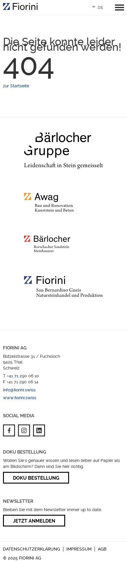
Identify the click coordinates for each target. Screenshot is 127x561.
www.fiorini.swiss (19, 397)
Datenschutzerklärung (31, 549)
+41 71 (13, 375)
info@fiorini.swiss (19, 390)
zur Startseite (16, 85)
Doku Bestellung (36, 478)
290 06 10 (29, 375)
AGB (102, 549)
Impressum (79, 549)
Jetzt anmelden (34, 521)
